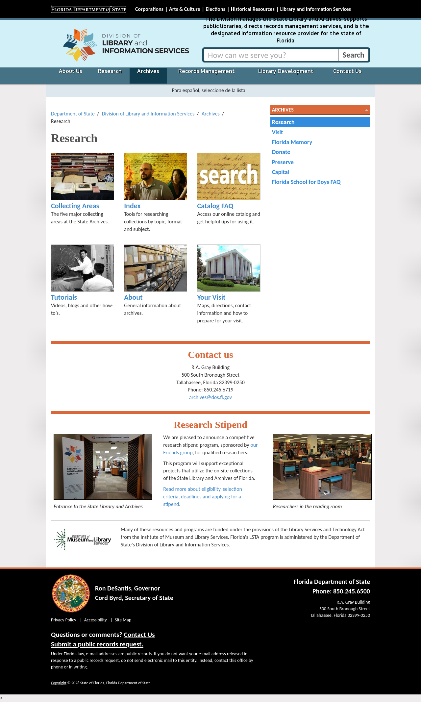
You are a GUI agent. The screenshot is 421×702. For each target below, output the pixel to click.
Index (132, 205)
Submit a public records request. (97, 644)
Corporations (149, 9)
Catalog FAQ (215, 205)
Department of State (73, 114)
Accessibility (95, 620)
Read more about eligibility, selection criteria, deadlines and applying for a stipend (202, 496)
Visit (277, 132)
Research (110, 71)
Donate (281, 152)
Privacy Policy (63, 620)
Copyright (58, 683)
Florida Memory (292, 142)
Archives (148, 71)
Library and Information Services (315, 9)
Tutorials (64, 297)
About (133, 297)
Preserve (283, 162)
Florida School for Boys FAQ (306, 182)
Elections (215, 9)
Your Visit (211, 297)
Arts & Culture (184, 9)
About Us (70, 71)
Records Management (206, 71)
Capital (280, 172)
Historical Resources (253, 9)
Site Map (123, 620)
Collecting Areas (75, 205)
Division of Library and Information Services (148, 114)
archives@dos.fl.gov (210, 397)
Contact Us (347, 71)
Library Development (285, 71)
